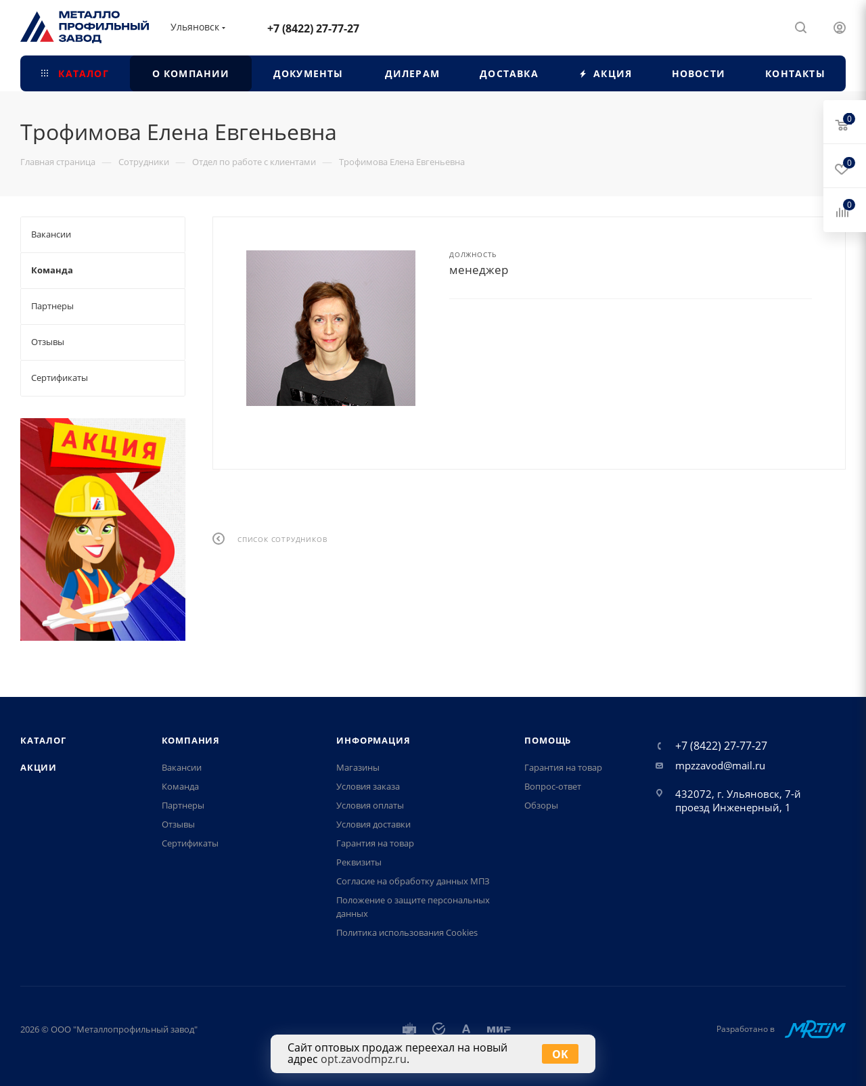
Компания (191, 740)
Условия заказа (368, 786)
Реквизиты (359, 862)
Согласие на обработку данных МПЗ (413, 881)
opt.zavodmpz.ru (364, 1058)
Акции (38, 767)
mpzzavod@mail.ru (720, 765)
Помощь (547, 740)
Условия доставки (373, 824)
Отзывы (178, 824)
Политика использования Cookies (407, 932)
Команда (180, 786)
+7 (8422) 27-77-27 (313, 28)
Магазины (358, 767)
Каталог (43, 740)
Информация (373, 740)
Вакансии (182, 767)
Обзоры (541, 805)
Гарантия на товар (375, 843)
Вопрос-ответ (552, 786)
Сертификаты (190, 843)
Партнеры (183, 805)
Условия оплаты (370, 805)
